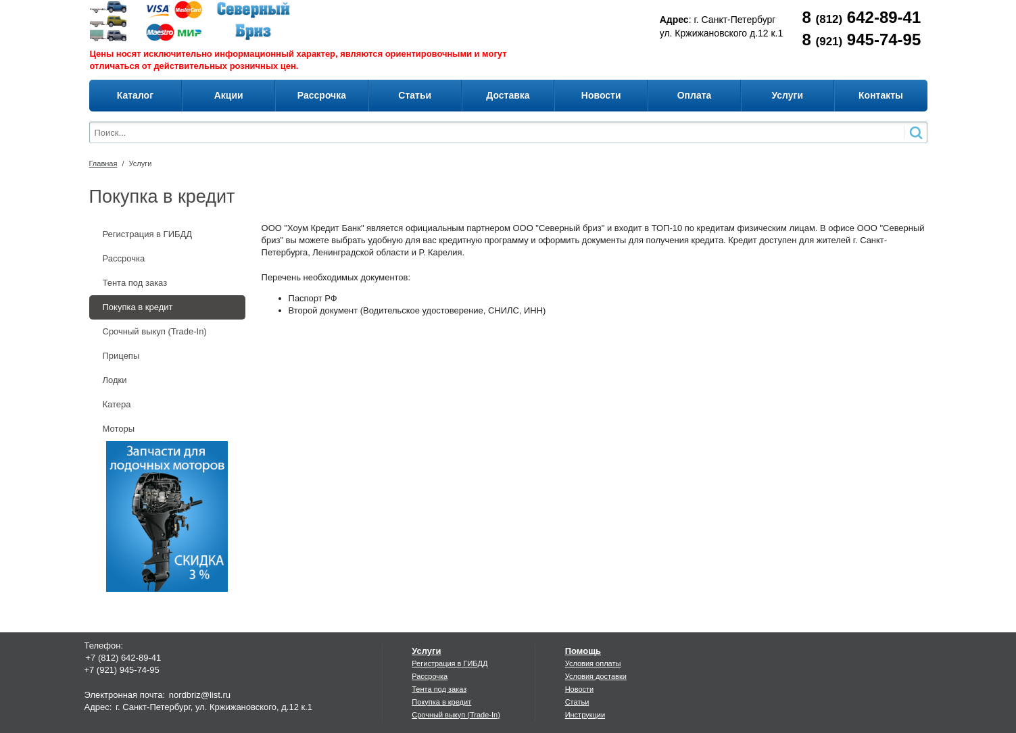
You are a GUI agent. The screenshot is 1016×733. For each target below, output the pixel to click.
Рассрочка (124, 258)
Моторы (119, 429)
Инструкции (585, 715)
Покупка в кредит (138, 307)
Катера (117, 404)
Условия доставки (596, 676)
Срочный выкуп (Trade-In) (155, 331)
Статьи (577, 702)
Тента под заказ (135, 283)
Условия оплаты (593, 663)
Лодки (115, 380)
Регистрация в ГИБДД (148, 234)
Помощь (583, 651)
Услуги (140, 163)
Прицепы (121, 356)
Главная (103, 163)
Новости (579, 689)
